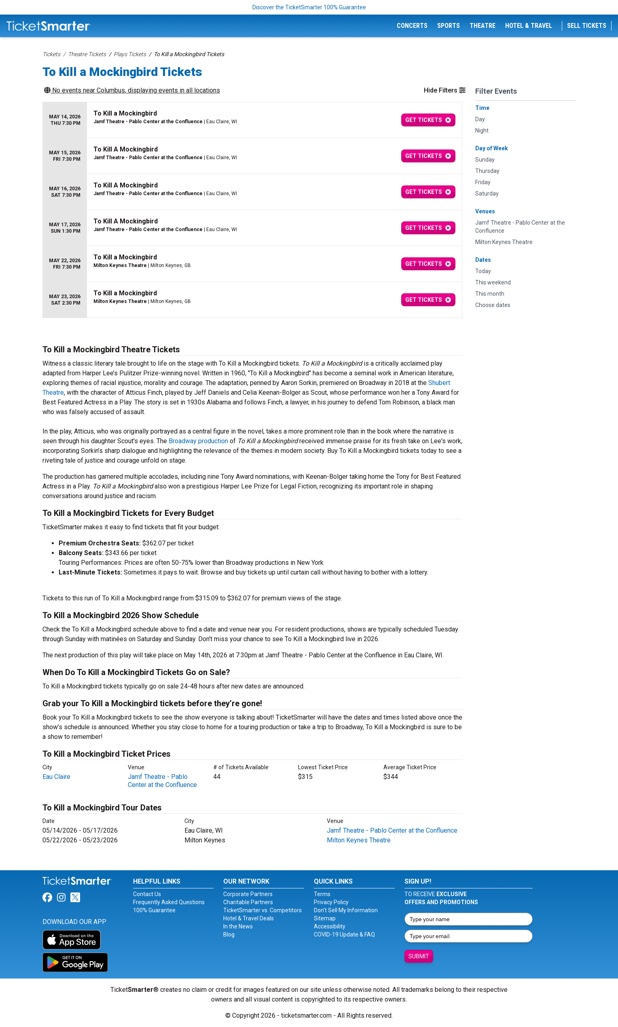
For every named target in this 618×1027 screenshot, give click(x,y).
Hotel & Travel (528, 25)
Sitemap (325, 918)
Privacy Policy (331, 902)
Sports (448, 25)
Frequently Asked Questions (169, 902)
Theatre (482, 25)
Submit (418, 956)
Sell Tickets (586, 25)
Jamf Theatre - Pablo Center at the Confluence (162, 781)
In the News (238, 926)
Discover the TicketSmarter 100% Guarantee (309, 7)
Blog (229, 934)
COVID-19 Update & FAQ (344, 934)
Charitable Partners (248, 902)
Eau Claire (56, 777)
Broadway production (198, 441)
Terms (322, 894)
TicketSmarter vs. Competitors (262, 910)
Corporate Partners (248, 894)
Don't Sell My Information (346, 910)
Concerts (412, 25)
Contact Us (147, 894)
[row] (252, 120)
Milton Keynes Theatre (359, 840)
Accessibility (329, 926)
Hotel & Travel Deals (248, 918)
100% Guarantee (154, 910)
